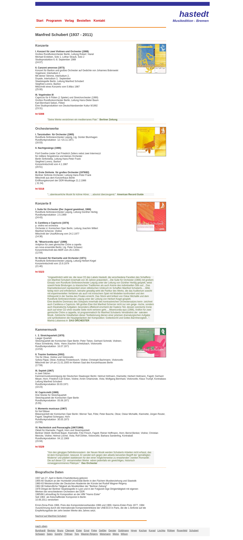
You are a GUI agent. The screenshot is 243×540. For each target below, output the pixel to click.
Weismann (105, 534)
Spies (50, 534)
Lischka (161, 530)
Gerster (112, 530)
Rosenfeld (182, 530)
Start (39, 20)
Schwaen (40, 534)
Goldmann (123, 530)
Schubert (193, 530)
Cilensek (69, 530)
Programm (54, 20)
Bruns (60, 530)
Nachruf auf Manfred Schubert (50, 516)
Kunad (152, 530)
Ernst (86, 530)
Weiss (116, 534)
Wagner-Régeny (89, 534)
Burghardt (40, 530)
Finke (94, 530)
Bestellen (84, 20)
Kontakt (99, 20)
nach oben (41, 526)
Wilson (124, 534)
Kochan (143, 530)
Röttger (171, 530)
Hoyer (134, 530)
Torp (76, 534)
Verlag (69, 20)
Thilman (68, 534)
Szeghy (58, 534)
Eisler (79, 530)
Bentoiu (51, 530)
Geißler (102, 530)
